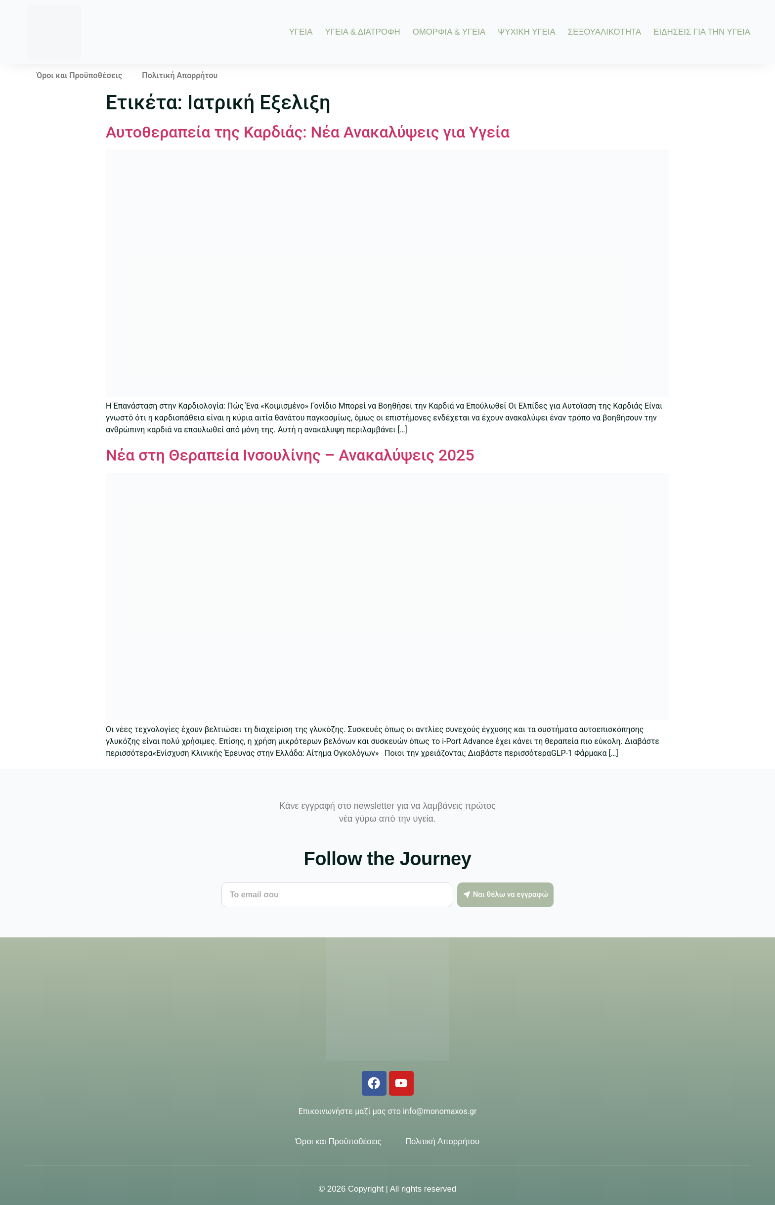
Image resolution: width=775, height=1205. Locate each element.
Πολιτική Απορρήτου (179, 75)
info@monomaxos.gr (439, 1111)
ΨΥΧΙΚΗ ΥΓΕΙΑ (526, 32)
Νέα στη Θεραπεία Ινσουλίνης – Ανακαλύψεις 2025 (290, 455)
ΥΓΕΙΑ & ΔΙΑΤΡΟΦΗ (362, 32)
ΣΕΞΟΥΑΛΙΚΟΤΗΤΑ (605, 32)
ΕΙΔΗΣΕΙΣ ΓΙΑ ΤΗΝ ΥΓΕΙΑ (701, 32)
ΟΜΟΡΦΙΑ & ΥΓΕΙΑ (449, 32)
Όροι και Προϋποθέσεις (79, 75)
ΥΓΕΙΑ (301, 32)
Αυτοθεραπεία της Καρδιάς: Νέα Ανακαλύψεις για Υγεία (308, 132)
